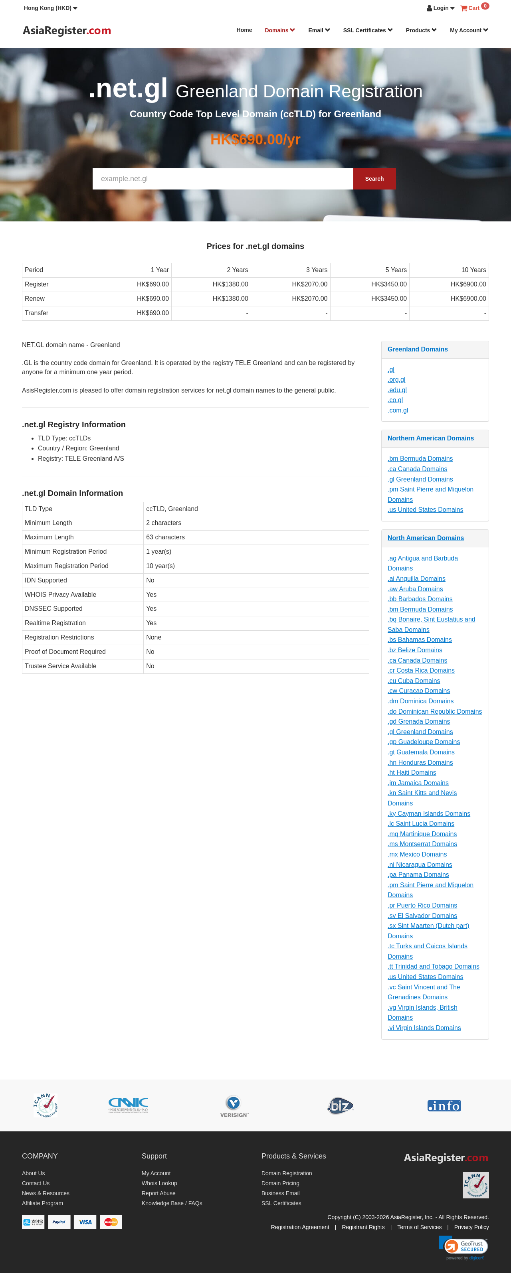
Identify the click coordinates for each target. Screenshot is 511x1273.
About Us (33, 1173)
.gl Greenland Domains (420, 479)
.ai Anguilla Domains (417, 578)
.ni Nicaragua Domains (420, 864)
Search (374, 179)
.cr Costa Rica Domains (421, 670)
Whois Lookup (159, 1183)
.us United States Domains (425, 509)
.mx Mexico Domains (417, 854)
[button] (50, 8)
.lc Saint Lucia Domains (421, 823)
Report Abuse (159, 1193)
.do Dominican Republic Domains (435, 711)
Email (319, 30)
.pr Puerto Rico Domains (422, 905)
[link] (463, 1248)
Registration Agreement (300, 1227)
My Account (469, 30)
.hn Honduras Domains (420, 762)
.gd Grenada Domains (419, 721)
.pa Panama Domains (418, 874)
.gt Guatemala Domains (421, 752)
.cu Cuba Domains (414, 680)
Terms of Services (419, 1227)
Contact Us (36, 1183)
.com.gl (398, 410)
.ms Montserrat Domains (422, 844)
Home (244, 30)
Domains (280, 30)
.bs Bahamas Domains (420, 639)
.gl (391, 369)
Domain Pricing (280, 1183)
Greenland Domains (418, 349)
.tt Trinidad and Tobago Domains (433, 966)
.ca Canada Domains (417, 469)
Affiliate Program (42, 1203)
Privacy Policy (471, 1227)
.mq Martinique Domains (422, 834)
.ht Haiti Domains (412, 772)
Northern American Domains (431, 438)
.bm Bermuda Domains (420, 458)
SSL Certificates (368, 30)
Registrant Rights (363, 1227)
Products (422, 30)
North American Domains (426, 538)
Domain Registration (286, 1173)
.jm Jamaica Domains (418, 783)
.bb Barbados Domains (420, 599)
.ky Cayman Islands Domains (429, 813)
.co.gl (395, 400)
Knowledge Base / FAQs (172, 1203)
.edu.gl (397, 390)
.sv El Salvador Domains (422, 915)
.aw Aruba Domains (415, 589)
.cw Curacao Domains (419, 690)
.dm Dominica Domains (421, 701)
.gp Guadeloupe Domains (424, 741)
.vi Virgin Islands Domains (424, 1027)
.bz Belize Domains (415, 650)
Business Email (280, 1193)
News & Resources (45, 1193)
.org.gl (396, 379)
